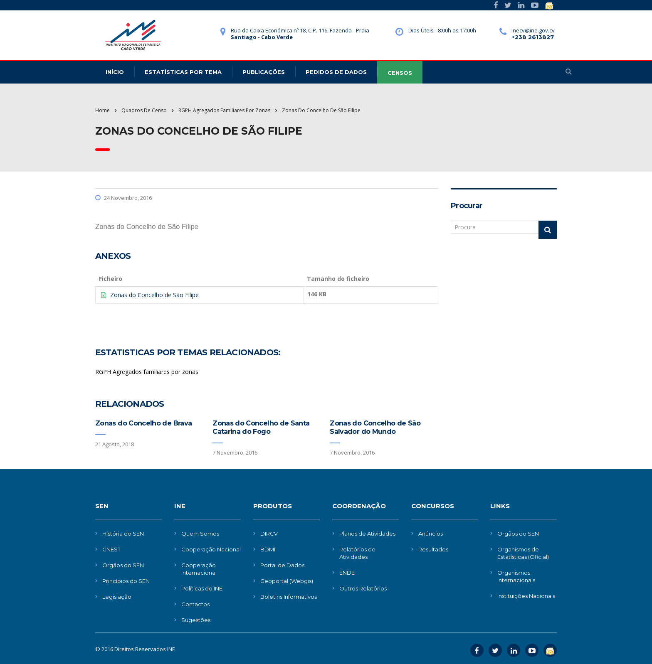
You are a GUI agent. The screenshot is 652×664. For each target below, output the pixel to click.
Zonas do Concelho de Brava (143, 423)
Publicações (263, 72)
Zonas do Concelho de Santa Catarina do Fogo (260, 427)
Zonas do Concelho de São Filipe (154, 295)
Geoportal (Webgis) (286, 581)
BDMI (267, 549)
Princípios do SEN (126, 581)
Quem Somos (200, 533)
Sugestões (195, 620)
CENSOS (400, 72)
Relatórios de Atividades (357, 553)
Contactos (195, 604)
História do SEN (123, 533)
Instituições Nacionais (526, 596)
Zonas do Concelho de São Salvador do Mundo (375, 427)
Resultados (433, 549)
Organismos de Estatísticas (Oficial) (523, 553)
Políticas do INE (201, 588)
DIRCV (269, 533)
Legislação (116, 596)
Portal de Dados (282, 565)
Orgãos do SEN (123, 565)
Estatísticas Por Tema (183, 72)
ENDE (347, 572)
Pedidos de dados (336, 72)
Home (102, 110)
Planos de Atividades (367, 533)
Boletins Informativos (288, 596)
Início (115, 72)
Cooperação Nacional (211, 549)
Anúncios (430, 533)
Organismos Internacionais (516, 576)
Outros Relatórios (363, 588)
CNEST (111, 549)
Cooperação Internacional (199, 569)
